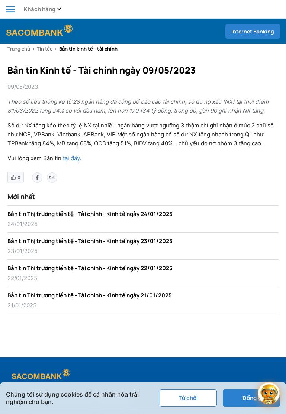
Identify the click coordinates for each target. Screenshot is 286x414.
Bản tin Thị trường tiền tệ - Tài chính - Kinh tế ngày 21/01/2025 (89, 295)
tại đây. (72, 158)
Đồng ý (251, 398)
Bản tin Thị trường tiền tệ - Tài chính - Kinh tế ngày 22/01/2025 (90, 268)
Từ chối (188, 398)
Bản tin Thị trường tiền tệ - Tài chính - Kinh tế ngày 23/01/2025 (90, 241)
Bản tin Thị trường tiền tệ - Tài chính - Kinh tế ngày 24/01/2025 (90, 214)
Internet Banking (252, 31)
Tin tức (44, 48)
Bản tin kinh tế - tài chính (88, 48)
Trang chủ (18, 48)
